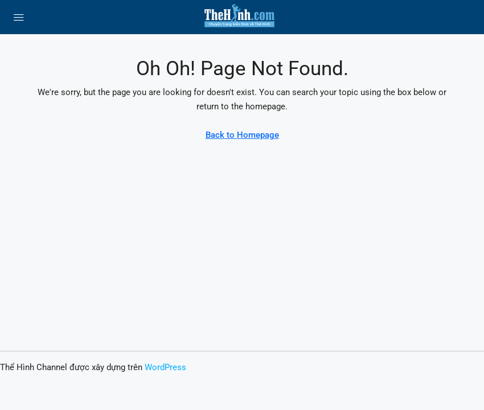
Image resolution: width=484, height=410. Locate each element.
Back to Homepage (242, 135)
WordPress (165, 367)
